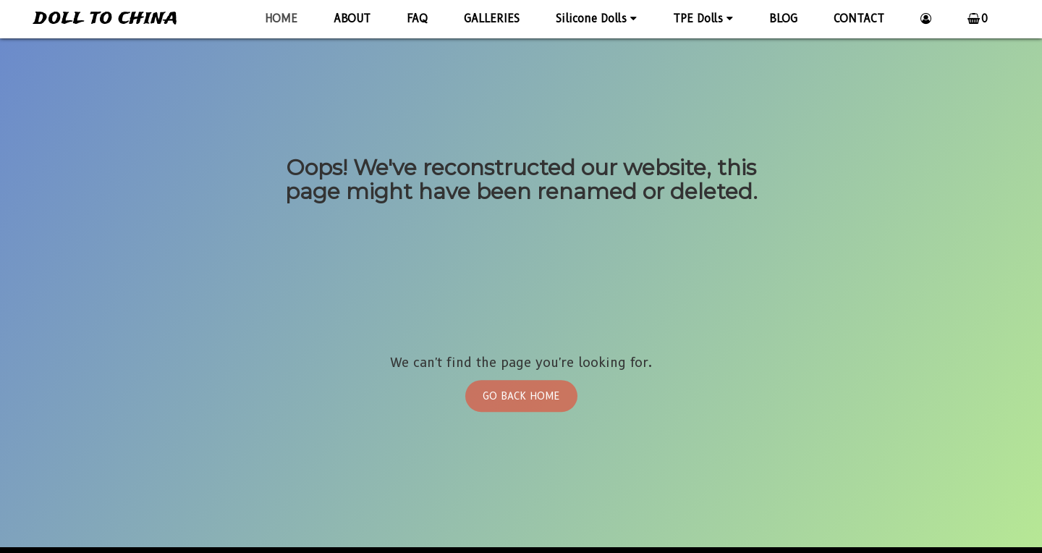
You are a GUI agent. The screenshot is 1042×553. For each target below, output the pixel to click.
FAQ (417, 18)
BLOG (783, 18)
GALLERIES (492, 18)
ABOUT (352, 18)
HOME (281, 18)
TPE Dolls (703, 18)
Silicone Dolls (596, 18)
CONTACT (859, 18)
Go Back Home (521, 395)
